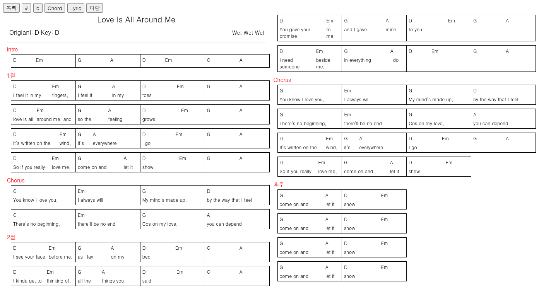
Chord (55, 8)
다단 (94, 8)
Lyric (75, 8)
